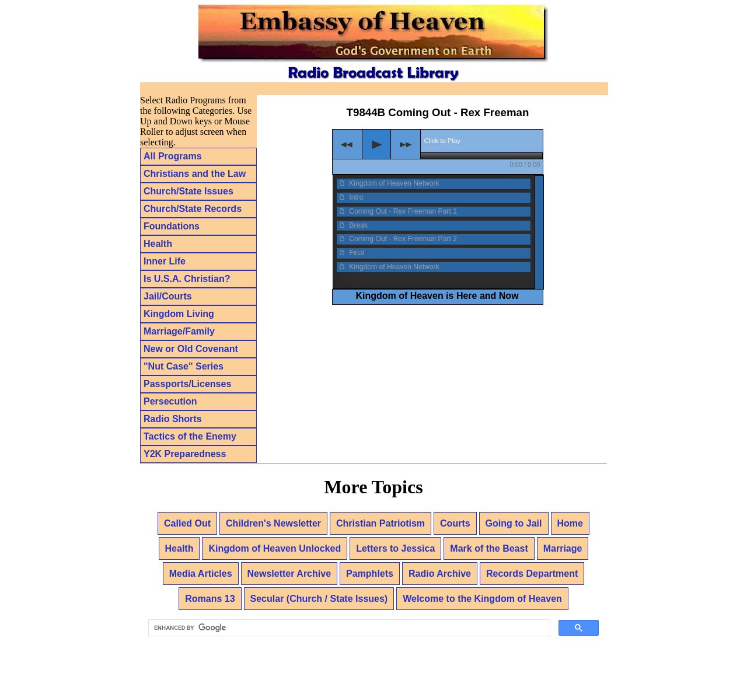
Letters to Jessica (395, 548)
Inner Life (165, 261)
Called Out (187, 523)
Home (570, 523)
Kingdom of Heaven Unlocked (274, 548)
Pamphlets (369, 574)
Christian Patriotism (380, 523)
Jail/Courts (168, 296)
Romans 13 (210, 599)
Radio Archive (440, 574)
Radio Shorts (173, 419)
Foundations (172, 226)
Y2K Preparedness (185, 454)
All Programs (173, 156)
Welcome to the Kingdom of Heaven (482, 599)
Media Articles (200, 574)
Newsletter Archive (289, 574)
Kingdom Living (179, 314)
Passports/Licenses (187, 384)
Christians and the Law (195, 174)
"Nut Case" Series (184, 366)
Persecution (170, 401)
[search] (348, 628)
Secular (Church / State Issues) (319, 599)
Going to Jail (514, 523)
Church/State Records (193, 209)
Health (158, 244)
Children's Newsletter (273, 523)
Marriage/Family (179, 331)
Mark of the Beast (489, 548)
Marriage (562, 548)
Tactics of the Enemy (190, 436)
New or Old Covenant (191, 349)
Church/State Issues (188, 191)
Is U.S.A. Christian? (187, 279)
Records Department (532, 574)
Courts (455, 523)
